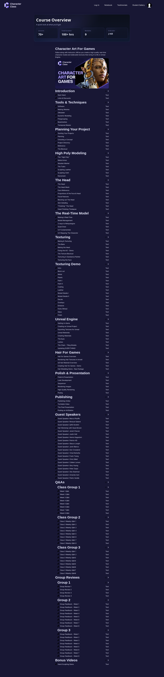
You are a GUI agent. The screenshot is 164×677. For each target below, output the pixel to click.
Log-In (96, 5)
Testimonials (122, 5)
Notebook (108, 5)
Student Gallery (138, 5)
